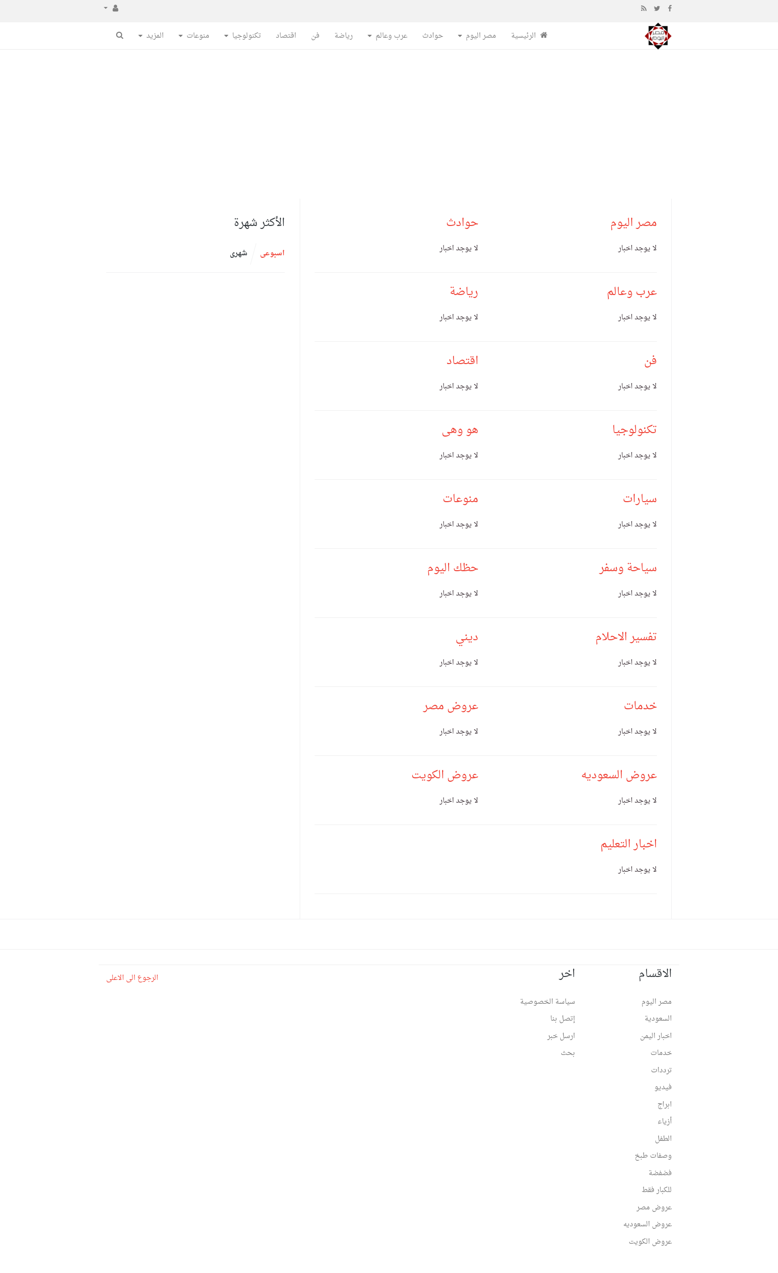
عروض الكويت (444, 775)
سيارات (640, 499)
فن (315, 36)
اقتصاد (286, 36)
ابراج (664, 1105)
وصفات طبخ (653, 1156)
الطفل (663, 1139)
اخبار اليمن (656, 1036)
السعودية (658, 1019)
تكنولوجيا (246, 36)
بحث (568, 1053)
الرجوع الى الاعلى (132, 978)
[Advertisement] (389, 124)
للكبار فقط (657, 1190)
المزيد (155, 36)
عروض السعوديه (619, 775)
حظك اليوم (452, 568)
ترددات (661, 1070)
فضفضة (660, 1173)
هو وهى (460, 430)
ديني (466, 637)
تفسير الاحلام (626, 637)
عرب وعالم (391, 36)
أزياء (664, 1121)
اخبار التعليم (628, 844)
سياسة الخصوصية (547, 1002)
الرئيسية (529, 36)
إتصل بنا (562, 1019)
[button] (111, 8)
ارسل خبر (561, 1036)
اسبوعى (272, 253)
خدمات (640, 706)
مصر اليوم (481, 36)
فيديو (663, 1087)
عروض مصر (450, 706)
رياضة (343, 36)
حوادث (432, 36)
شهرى (239, 253)
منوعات (198, 36)
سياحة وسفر (628, 568)
